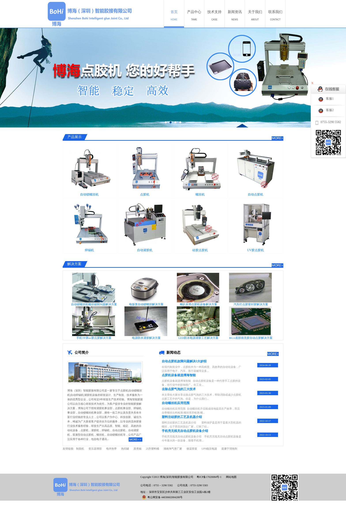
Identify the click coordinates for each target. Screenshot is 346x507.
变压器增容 (95, 448)
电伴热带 (111, 448)
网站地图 (231, 477)
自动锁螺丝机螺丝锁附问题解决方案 (94, 304)
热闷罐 (125, 448)
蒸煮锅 (137, 448)
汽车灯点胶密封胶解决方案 (251, 304)
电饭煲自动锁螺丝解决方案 (146, 304)
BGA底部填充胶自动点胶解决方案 (250, 338)
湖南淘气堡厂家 (173, 448)
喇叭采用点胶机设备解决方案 (198, 304)
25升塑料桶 (152, 448)
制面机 (80, 448)
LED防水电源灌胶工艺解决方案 (198, 338)
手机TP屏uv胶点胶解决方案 (93, 338)
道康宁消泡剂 (229, 448)
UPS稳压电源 (209, 448)
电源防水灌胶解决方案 (146, 338)
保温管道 (191, 448)
